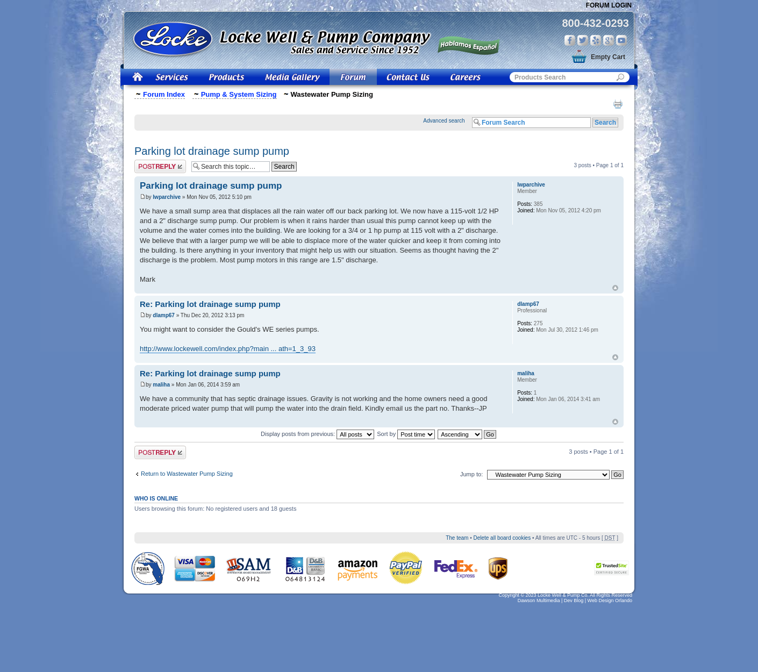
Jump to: (471, 474)
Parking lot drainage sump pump (211, 151)
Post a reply (160, 166)
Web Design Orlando (610, 600)
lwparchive (167, 197)
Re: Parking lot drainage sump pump (210, 304)
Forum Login (609, 5)
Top (615, 288)
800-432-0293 (595, 23)
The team (457, 538)
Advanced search (443, 121)
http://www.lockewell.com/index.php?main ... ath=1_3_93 (228, 349)
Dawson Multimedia (539, 600)
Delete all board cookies (502, 538)
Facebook (569, 40)
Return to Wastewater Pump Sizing (187, 473)
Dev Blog (574, 600)
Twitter (582, 40)
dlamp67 (164, 315)
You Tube (621, 40)
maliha (161, 385)
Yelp (595, 40)
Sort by (406, 434)
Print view (618, 104)
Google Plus (608, 40)
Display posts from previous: (317, 434)
